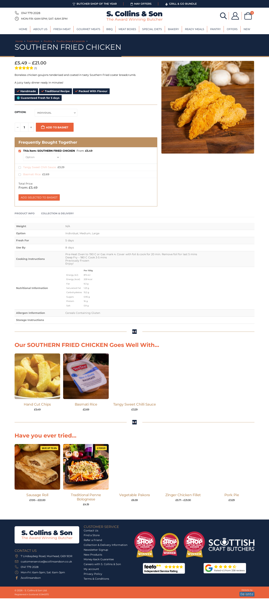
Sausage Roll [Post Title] (37, 495)
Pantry (215, 29)
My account (91, 569)
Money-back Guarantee (99, 559)
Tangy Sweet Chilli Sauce (40, 167)
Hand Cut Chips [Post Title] (37, 404)
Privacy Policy (93, 574)
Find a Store (92, 535)
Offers (232, 29)
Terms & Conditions (96, 578)
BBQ (109, 29)
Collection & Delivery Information (105, 545)
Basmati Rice (32, 174)
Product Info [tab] (25, 213)
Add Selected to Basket (39, 197)
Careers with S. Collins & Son (102, 564)
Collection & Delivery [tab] (57, 213)
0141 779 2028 (30, 13)
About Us (40, 29)
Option (20, 112)
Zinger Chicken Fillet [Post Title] (183, 495)
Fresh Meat (62, 29)
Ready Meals (194, 29)
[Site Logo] (134, 15)
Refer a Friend (93, 540)
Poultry (48, 41)
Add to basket (57, 127)
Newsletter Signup (96, 549)
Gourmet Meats (88, 29)
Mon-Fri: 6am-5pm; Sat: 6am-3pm (44, 18)
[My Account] (235, 16)
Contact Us (91, 530)
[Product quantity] (24, 127)
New (247, 29)
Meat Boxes (127, 29)
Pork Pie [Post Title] (231, 495)
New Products (93, 554)
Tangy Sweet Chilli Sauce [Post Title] (134, 404)
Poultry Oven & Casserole (70, 41)
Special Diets (152, 29)
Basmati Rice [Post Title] (86, 404)
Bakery (173, 29)
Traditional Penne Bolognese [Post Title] (86, 497)
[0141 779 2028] (16, 13)
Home (23, 29)
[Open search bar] (223, 16)
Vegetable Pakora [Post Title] (134, 495)
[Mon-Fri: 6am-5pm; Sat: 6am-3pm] (16, 19)
